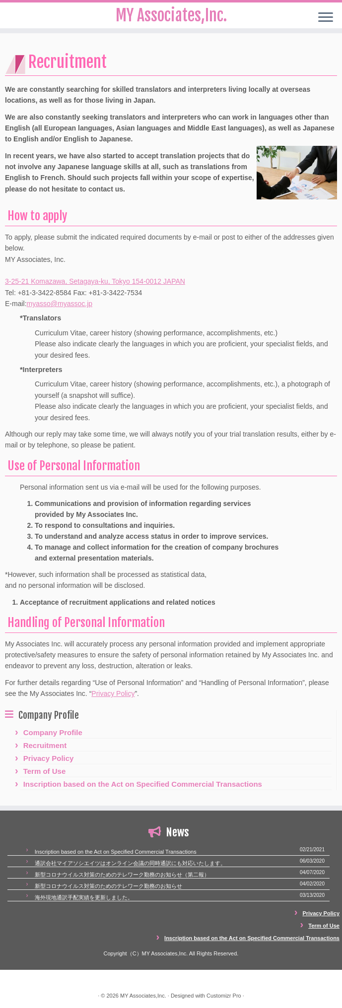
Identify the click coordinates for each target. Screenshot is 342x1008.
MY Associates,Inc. (143, 996)
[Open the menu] (325, 17)
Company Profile (52, 732)
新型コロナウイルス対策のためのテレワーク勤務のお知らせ (108, 886)
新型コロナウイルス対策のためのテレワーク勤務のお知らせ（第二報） (122, 875)
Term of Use (44, 771)
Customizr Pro (223, 996)
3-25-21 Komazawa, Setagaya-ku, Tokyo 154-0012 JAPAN (95, 281)
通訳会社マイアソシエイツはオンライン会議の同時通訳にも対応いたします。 (130, 863)
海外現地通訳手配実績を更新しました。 (84, 897)
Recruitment (45, 745)
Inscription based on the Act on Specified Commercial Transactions (142, 784)
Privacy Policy (113, 693)
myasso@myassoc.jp (59, 304)
